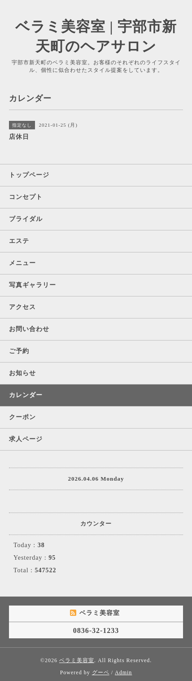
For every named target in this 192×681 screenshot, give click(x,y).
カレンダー (26, 395)
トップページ (29, 175)
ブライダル (26, 219)
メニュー (22, 263)
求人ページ (26, 439)
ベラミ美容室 (76, 660)
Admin (123, 672)
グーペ (100, 672)
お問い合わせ (29, 329)
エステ (19, 241)
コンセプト (26, 197)
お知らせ (22, 373)
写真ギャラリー (32, 285)
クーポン (22, 417)
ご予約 (19, 351)
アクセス (22, 307)
